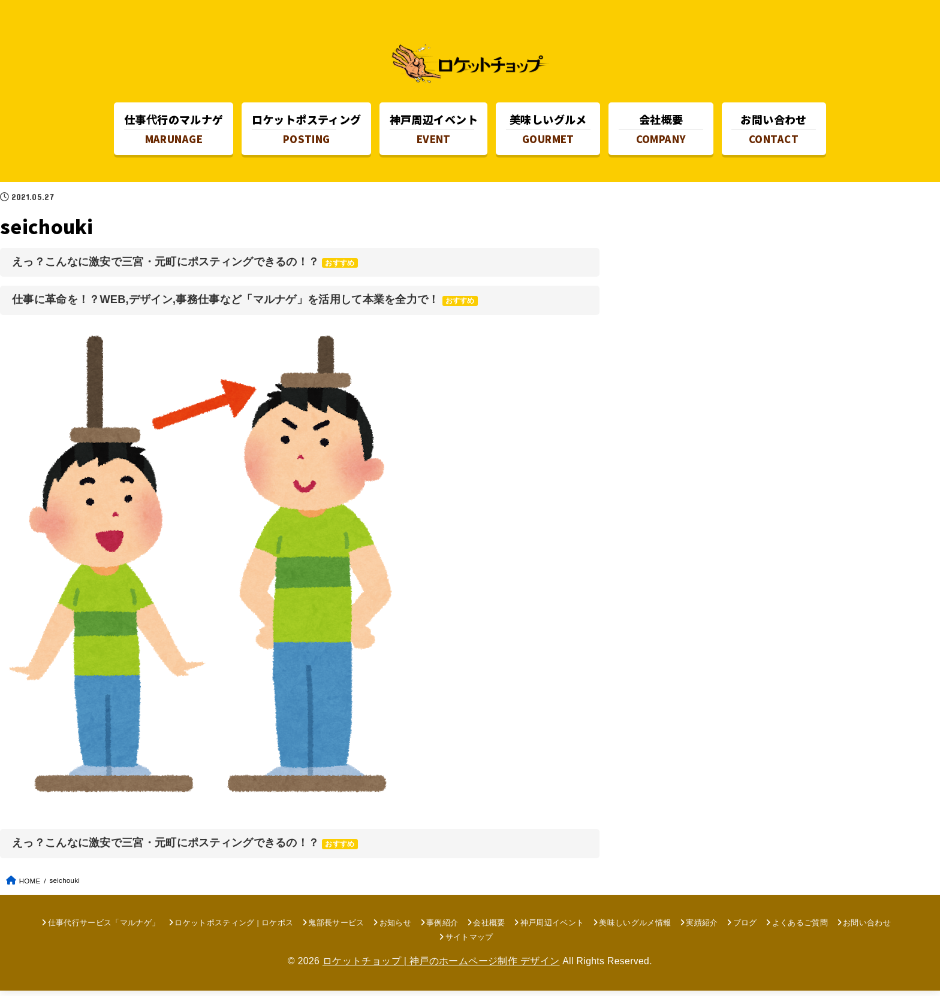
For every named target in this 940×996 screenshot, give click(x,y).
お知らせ (395, 928)
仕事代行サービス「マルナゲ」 (104, 928)
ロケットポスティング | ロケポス (233, 928)
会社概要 (489, 928)
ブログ (745, 928)
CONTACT (773, 130)
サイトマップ (469, 942)
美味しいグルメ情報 (635, 928)
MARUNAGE (174, 130)
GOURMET (548, 130)
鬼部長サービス (336, 928)
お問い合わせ (867, 928)
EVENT (434, 130)
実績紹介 (702, 928)
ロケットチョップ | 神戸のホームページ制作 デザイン (441, 966)
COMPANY (661, 130)
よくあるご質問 (800, 928)
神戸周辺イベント (552, 928)
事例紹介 (442, 928)
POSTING (306, 130)
